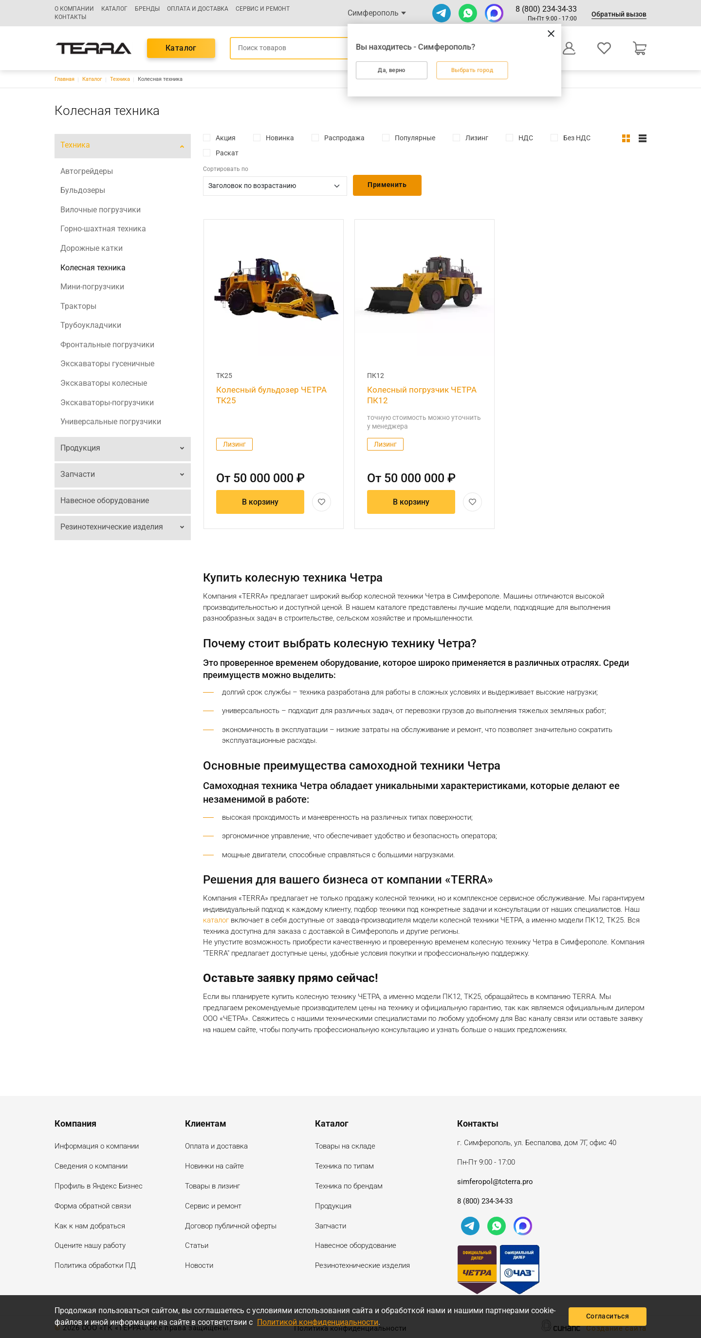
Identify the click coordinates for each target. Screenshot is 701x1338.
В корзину (260, 502)
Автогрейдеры (86, 171)
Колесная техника (93, 267)
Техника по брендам (349, 1187)
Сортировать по (225, 169)
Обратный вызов (618, 14)
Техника (120, 79)
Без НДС (576, 138)
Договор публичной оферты (231, 1227)
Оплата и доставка (197, 8)
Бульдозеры (82, 190)
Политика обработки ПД (95, 1266)
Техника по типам (344, 1167)
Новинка (280, 138)
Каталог (114, 8)
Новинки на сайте (214, 1167)
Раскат (227, 153)
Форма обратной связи (93, 1207)
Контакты (70, 17)
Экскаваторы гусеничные (107, 363)
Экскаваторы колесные (103, 383)
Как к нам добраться (90, 1227)
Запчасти (77, 474)
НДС (525, 138)
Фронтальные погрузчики (107, 344)
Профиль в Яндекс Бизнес (99, 1187)
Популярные (415, 138)
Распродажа (344, 138)
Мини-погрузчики (92, 286)
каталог (216, 920)
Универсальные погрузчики (110, 421)
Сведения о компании (91, 1167)
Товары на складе (345, 1147)
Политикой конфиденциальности (317, 1322)
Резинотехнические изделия (111, 526)
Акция (226, 138)
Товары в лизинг (212, 1187)
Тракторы (78, 306)
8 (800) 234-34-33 (546, 9)
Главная (64, 79)
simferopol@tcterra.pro (495, 1181)
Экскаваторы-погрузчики (107, 402)
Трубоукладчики (90, 325)
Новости (199, 1266)
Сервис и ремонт (263, 8)
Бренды (147, 8)
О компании (74, 8)
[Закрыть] (503, 33)
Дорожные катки (91, 248)
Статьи (196, 1246)
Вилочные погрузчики (100, 209)
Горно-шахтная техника (103, 228)
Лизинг (476, 138)
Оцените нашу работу (90, 1246)
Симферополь (373, 13)
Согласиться (607, 1316)
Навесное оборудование (104, 500)
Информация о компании (97, 1147)
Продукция (80, 447)
